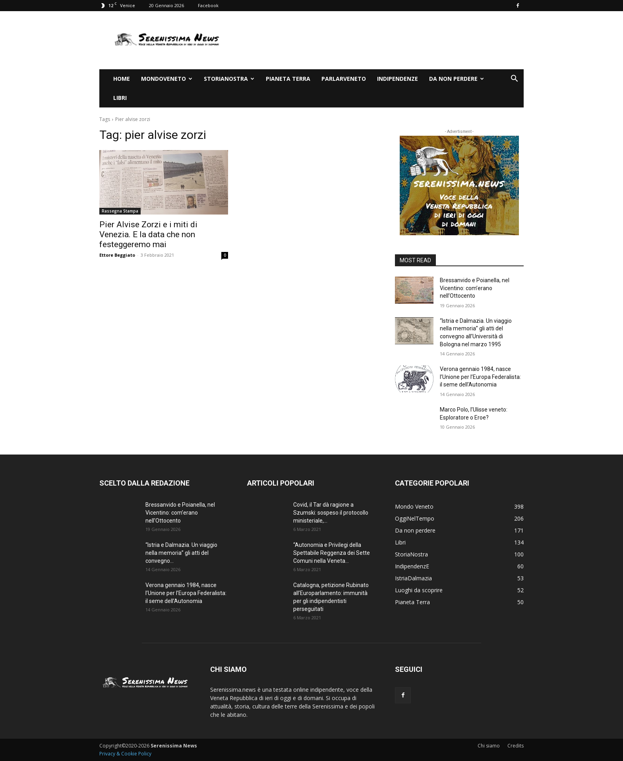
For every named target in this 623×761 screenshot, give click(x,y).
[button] (514, 79)
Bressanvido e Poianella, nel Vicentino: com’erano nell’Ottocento (474, 288)
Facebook (208, 5)
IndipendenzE (397, 78)
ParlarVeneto (343, 78)
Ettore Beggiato (117, 255)
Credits (515, 745)
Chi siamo (489, 745)
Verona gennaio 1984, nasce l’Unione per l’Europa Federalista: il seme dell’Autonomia (480, 377)
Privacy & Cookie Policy (125, 753)
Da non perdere (456, 78)
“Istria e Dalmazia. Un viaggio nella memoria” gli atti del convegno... (181, 553)
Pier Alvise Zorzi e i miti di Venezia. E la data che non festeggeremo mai (148, 234)
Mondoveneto (166, 78)
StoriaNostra (229, 78)
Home (121, 78)
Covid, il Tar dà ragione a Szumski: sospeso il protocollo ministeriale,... (330, 512)
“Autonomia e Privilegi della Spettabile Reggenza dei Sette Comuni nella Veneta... (331, 553)
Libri (120, 97)
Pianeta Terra (288, 78)
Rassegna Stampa (120, 211)
